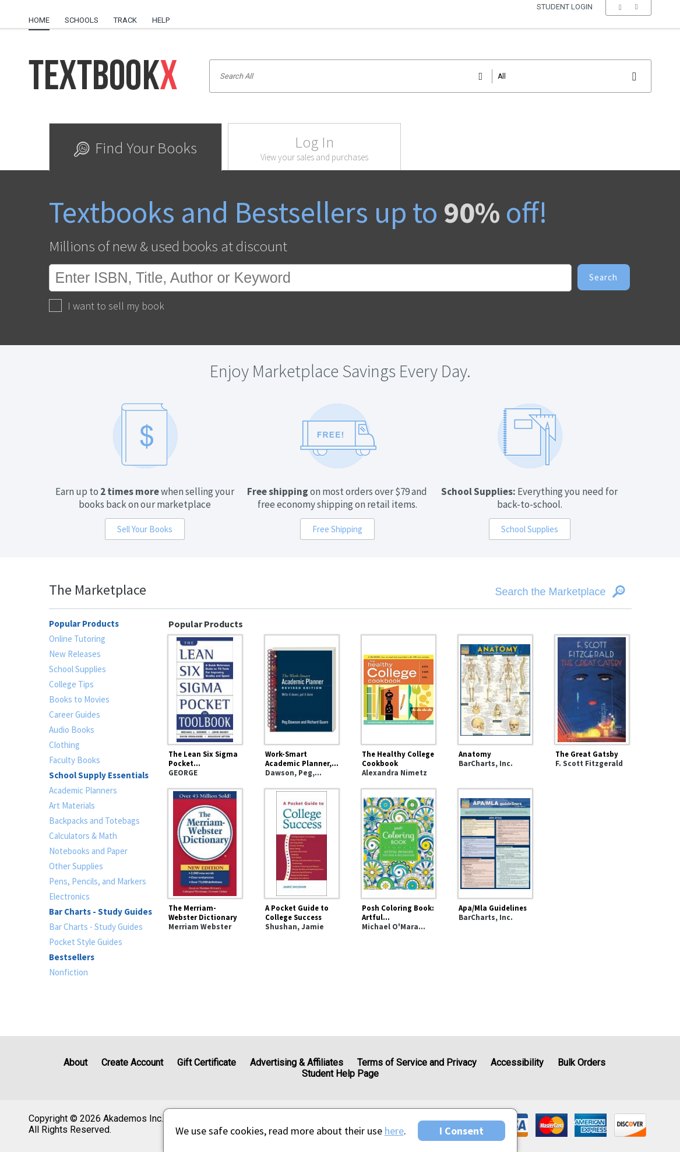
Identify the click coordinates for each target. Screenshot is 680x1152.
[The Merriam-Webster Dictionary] (205, 841)
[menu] (628, 20)
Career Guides (74, 714)
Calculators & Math (83, 835)
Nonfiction (68, 972)
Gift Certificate (206, 1062)
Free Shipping (337, 529)
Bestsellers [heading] (71, 957)
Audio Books (71, 729)
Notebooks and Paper (88, 850)
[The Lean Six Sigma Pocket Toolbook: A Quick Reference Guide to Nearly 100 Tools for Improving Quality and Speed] (205, 687)
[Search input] (430, 76)
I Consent (461, 1130)
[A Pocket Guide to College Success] (302, 841)
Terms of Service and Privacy (417, 1062)
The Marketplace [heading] (97, 590)
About (75, 1062)
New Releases (75, 653)
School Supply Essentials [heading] (99, 775)
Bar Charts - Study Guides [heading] (100, 911)
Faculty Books (74, 759)
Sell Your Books (144, 529)
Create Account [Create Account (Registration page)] (132, 1062)
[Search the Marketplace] (533, 592)
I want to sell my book (106, 305)
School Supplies (529, 529)
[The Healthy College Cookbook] (398, 687)
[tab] (135, 147)
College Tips (71, 684)
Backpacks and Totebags (94, 820)
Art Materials (72, 805)
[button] (628, 20)
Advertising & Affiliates (296, 1062)
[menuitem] (43, 15)
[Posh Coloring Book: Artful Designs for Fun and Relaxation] (398, 841)
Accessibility (517, 1062)
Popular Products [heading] (84, 623)
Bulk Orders (581, 1062)
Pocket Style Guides (85, 941)
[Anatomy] (495, 687)
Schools (81, 20)
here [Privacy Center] (394, 1130)
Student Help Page (340, 1073)
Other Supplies (76, 866)
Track (125, 20)
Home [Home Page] (39, 20)
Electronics (69, 896)
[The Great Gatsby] (592, 687)
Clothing (64, 744)
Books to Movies (79, 699)
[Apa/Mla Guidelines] (495, 841)
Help (161, 20)
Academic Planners (83, 790)
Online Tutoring (77, 638)
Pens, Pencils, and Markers (97, 881)
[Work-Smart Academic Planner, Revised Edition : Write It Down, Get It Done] (302, 687)
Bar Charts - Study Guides (96, 926)
